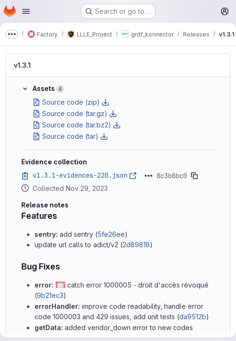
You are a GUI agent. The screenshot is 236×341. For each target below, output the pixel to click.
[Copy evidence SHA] (194, 175)
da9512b (192, 317)
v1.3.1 (22, 65)
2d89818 (136, 245)
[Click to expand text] (148, 175)
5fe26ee (111, 234)
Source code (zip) (71, 102)
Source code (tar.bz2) (77, 125)
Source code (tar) (70, 136)
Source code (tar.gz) (75, 113)
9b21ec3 (50, 295)
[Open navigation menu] (26, 11)
